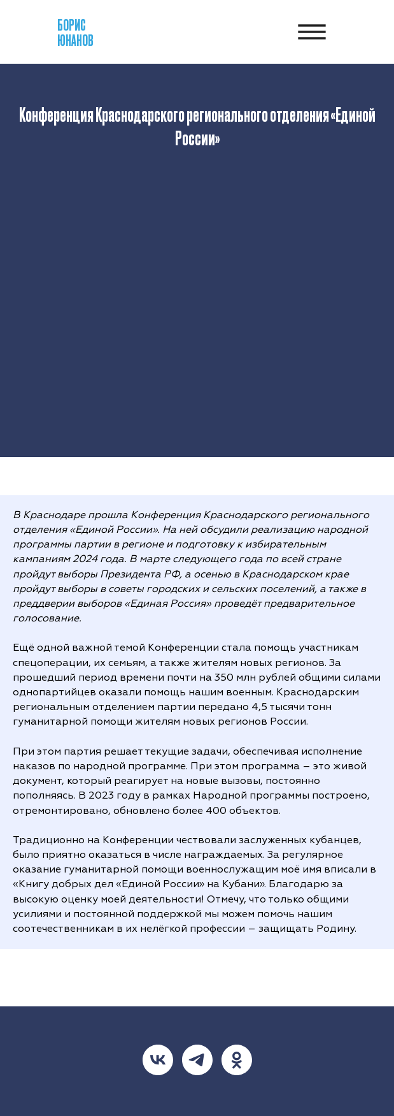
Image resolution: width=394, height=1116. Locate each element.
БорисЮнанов (75, 32)
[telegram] (197, 1060)
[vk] (158, 1060)
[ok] (237, 1060)
